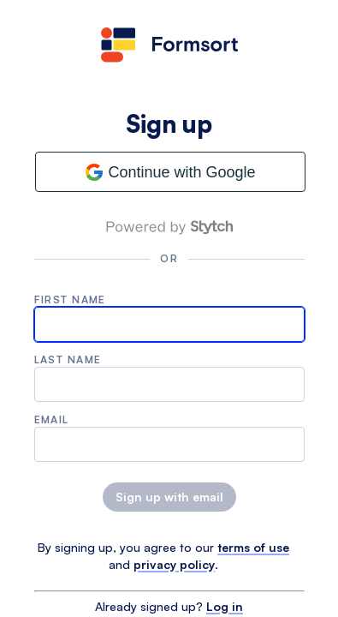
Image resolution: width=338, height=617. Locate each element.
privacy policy (174, 564)
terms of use (253, 547)
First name (70, 299)
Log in (224, 606)
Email (51, 419)
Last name (68, 359)
